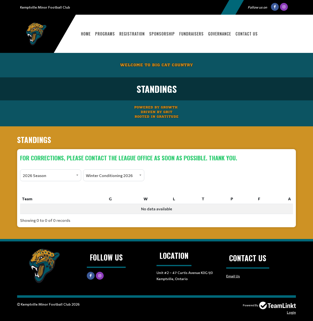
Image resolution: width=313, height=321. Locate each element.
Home (86, 34)
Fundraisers (191, 34)
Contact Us (246, 34)
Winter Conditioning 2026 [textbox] (109, 175)
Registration (132, 34)
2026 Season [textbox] (34, 175)
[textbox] (156, 157)
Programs (105, 34)
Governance (219, 34)
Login (291, 312)
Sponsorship (162, 34)
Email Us (233, 276)
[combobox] (50, 175)
